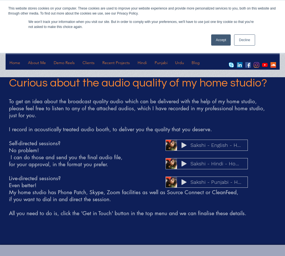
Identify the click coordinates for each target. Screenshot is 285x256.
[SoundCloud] (273, 65)
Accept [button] (221, 40)
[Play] (184, 145)
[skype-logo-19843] (231, 65)
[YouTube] (265, 65)
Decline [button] (244, 40)
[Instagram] (256, 65)
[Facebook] (248, 65)
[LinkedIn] (239, 65)
